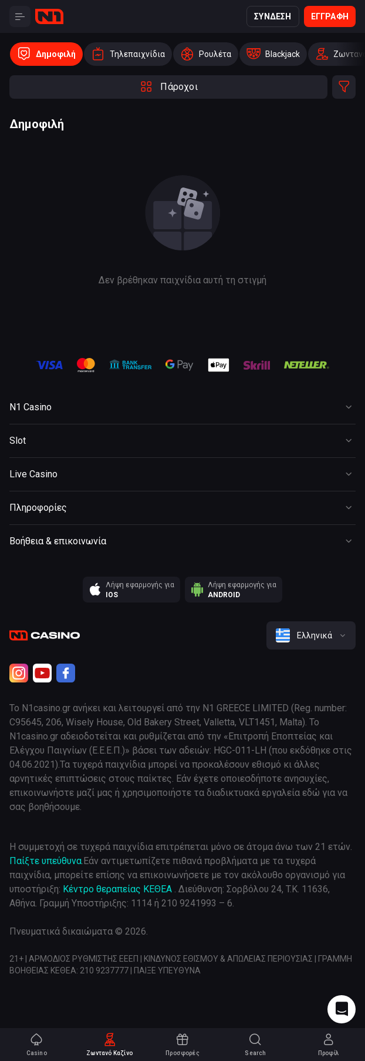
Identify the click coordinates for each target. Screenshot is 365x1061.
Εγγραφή (330, 16)
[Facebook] (65, 673)
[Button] (20, 16)
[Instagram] (18, 673)
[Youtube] (42, 673)
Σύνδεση (272, 16)
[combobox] (311, 635)
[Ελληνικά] (311, 635)
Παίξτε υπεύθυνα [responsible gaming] (45, 860)
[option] (46, 54)
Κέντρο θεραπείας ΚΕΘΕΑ (117, 889)
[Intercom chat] (341, 1009)
